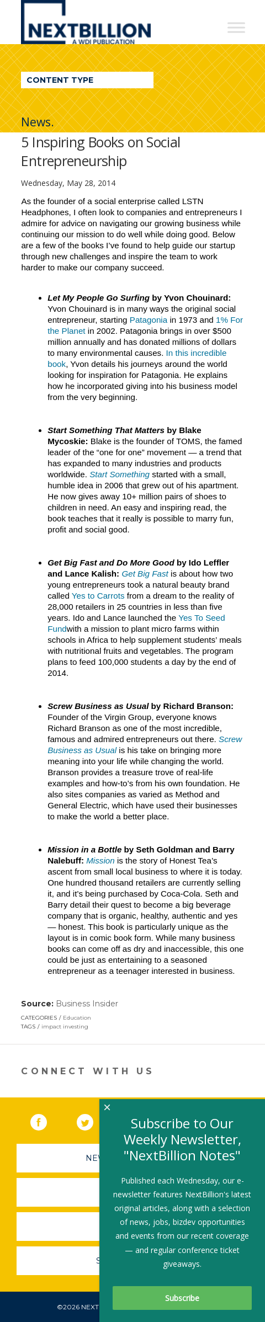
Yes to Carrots (98, 595)
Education (77, 1017)
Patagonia (148, 319)
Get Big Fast (144, 573)
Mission (100, 860)
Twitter (92, 1120)
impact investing (64, 1026)
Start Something (119, 474)
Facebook (46, 1120)
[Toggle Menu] (236, 27)
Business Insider (87, 1004)
